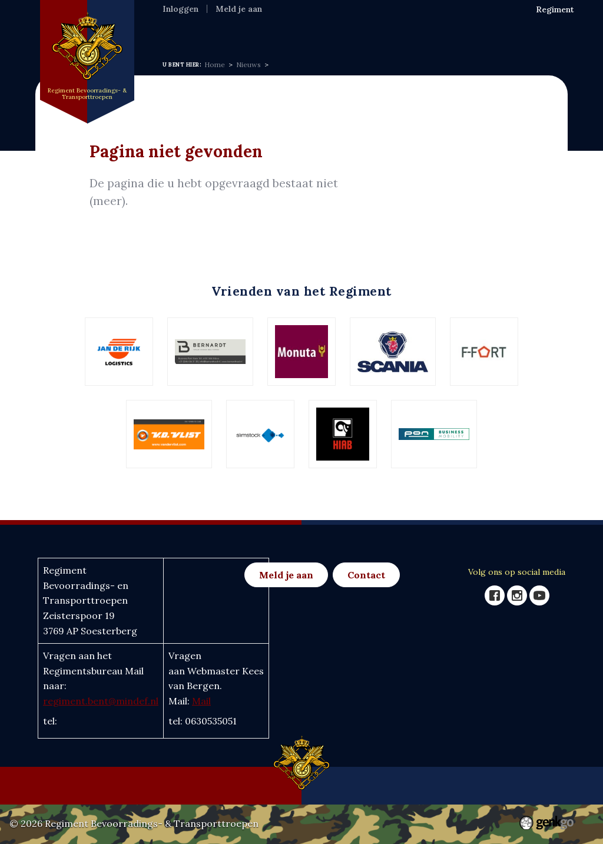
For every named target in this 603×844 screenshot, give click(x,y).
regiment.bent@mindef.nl (100, 701)
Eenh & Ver (395, 29)
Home (177, 29)
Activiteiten (331, 29)
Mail (201, 701)
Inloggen (180, 9)
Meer (483, 30)
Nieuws (274, 29)
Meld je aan (239, 9)
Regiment (223, 29)
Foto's (445, 29)
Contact (366, 575)
